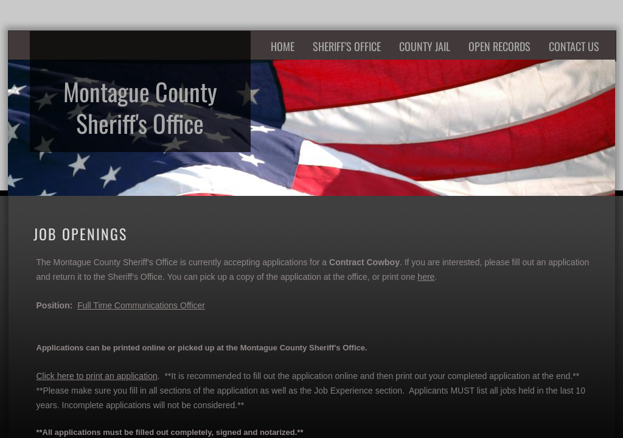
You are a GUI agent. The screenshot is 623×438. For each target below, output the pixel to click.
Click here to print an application (97, 376)
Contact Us (574, 46)
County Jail (424, 46)
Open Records (499, 46)
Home (282, 46)
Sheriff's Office (347, 46)
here (425, 277)
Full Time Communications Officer (141, 305)
